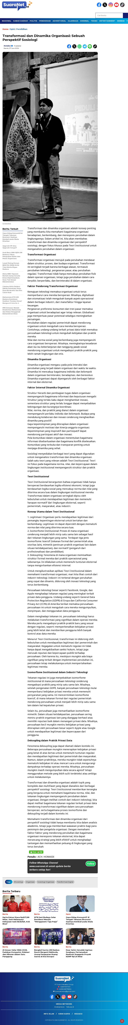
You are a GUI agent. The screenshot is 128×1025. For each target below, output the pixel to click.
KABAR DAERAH (20, 21)
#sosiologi (18, 882)
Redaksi (7, 46)
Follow (90, 863)
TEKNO (94, 21)
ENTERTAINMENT (107, 21)
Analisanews (59, 1007)
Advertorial (59, 21)
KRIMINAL (84, 21)
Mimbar (121, 21)
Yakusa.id (70, 1007)
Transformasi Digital (65, 882)
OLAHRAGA (73, 21)
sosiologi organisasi (45, 882)
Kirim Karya (64, 1014)
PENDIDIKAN (45, 21)
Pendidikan (21, 29)
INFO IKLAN (49, 1014)
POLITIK (33, 21)
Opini (12, 29)
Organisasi (30, 882)
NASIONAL (6, 21)
